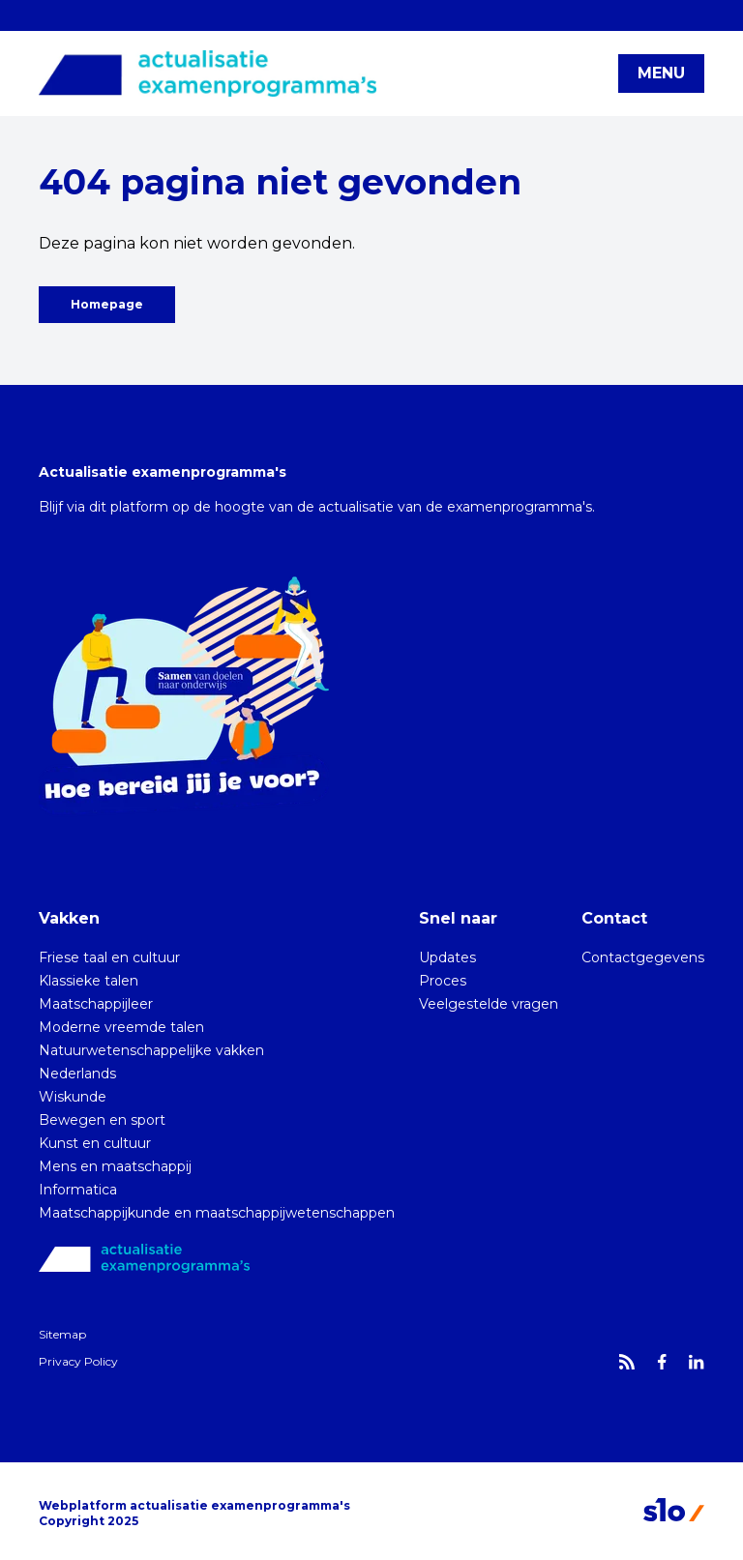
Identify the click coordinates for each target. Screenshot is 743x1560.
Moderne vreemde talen (121, 1027)
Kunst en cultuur (95, 1143)
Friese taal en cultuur (109, 957)
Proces (442, 980)
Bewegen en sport (102, 1120)
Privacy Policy (78, 1361)
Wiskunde (72, 1096)
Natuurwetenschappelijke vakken (151, 1050)
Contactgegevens (642, 957)
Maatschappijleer (96, 1004)
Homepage (107, 304)
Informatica (78, 1189)
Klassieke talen (88, 980)
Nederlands (77, 1073)
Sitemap (62, 1334)
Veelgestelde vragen (488, 1004)
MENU (661, 73)
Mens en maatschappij (115, 1166)
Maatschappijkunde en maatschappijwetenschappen (217, 1213)
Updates (447, 957)
